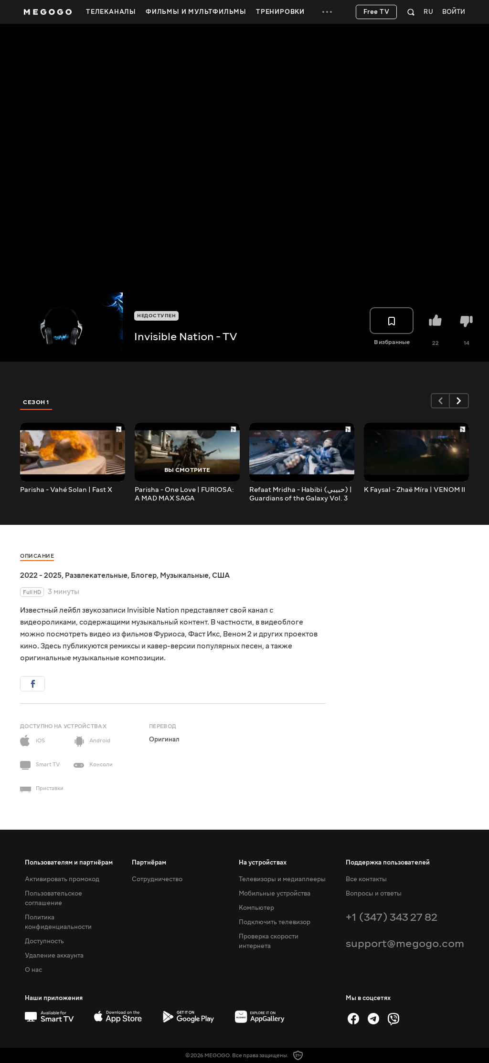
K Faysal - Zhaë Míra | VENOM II (414, 490)
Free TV (376, 12)
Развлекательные (96, 575)
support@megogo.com (405, 943)
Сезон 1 (36, 402)
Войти (453, 12)
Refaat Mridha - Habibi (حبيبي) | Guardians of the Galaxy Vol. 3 (300, 494)
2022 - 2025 (41, 575)
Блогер (144, 575)
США (221, 575)
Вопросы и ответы (374, 893)
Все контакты (366, 879)
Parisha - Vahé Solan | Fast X (66, 490)
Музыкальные (184, 575)
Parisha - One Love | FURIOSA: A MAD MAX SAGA (184, 494)
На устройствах (263, 862)
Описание (37, 556)
